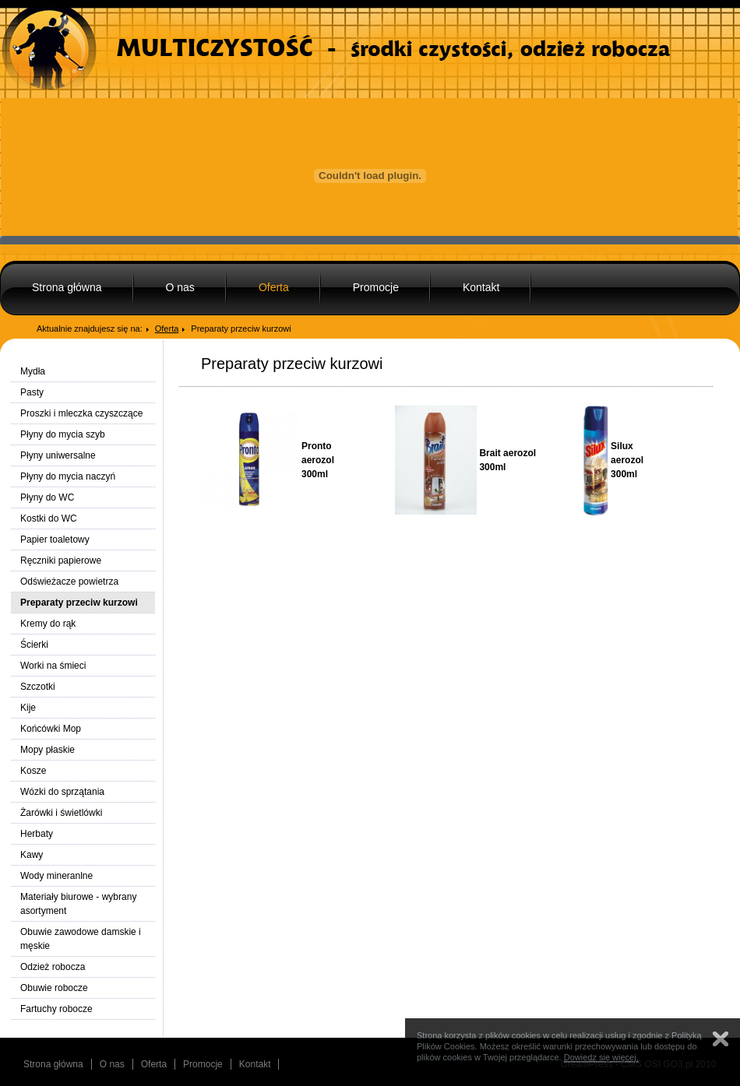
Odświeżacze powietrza (69, 581)
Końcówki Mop (50, 728)
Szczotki (37, 686)
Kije (28, 707)
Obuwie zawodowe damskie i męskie (80, 938)
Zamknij (720, 1039)
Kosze (33, 770)
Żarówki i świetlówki (61, 812)
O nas (180, 287)
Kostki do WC (48, 518)
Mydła (32, 371)
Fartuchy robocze (56, 1008)
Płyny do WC (47, 497)
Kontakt (481, 287)
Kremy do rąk (48, 623)
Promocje (376, 287)
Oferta (274, 287)
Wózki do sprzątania (62, 791)
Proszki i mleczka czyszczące (81, 413)
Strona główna (67, 287)
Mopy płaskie (47, 749)
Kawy (31, 854)
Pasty (32, 392)
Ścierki (34, 644)
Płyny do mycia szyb (62, 434)
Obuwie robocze (54, 987)
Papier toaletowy (55, 539)
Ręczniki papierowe (60, 560)
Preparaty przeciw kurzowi (79, 602)
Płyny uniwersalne (58, 455)
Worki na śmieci (53, 665)
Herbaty (36, 833)
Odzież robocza (52, 966)
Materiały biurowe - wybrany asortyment (78, 903)
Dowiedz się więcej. (601, 1057)
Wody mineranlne (56, 875)
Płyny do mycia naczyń (67, 476)
